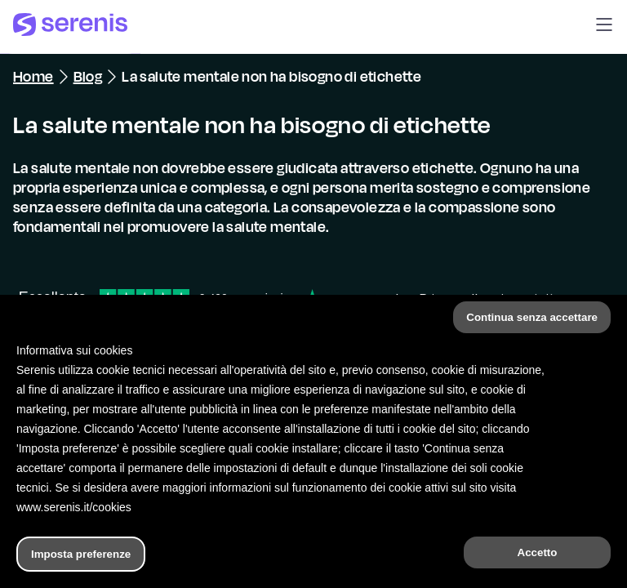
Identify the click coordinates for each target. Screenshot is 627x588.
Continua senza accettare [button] (532, 317)
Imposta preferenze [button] (81, 554)
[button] (604, 27)
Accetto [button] (538, 552)
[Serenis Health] (70, 27)
